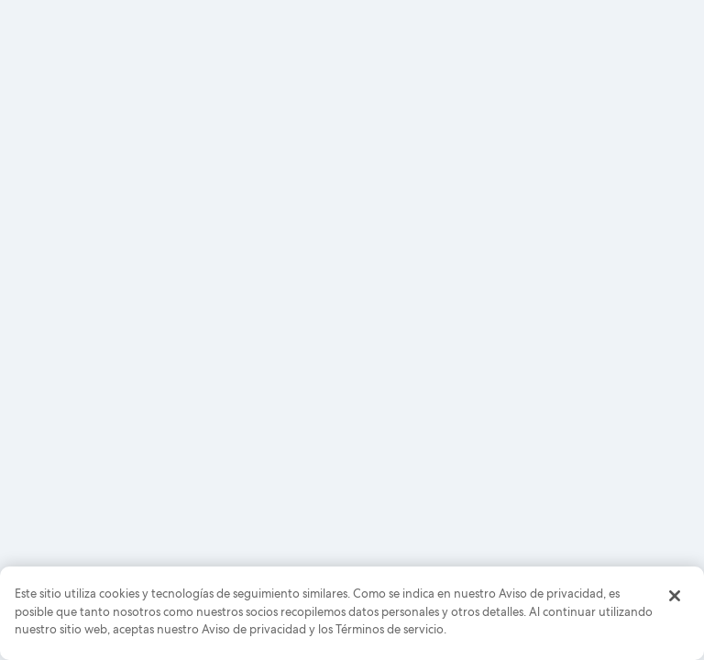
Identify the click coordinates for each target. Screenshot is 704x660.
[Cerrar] (674, 596)
